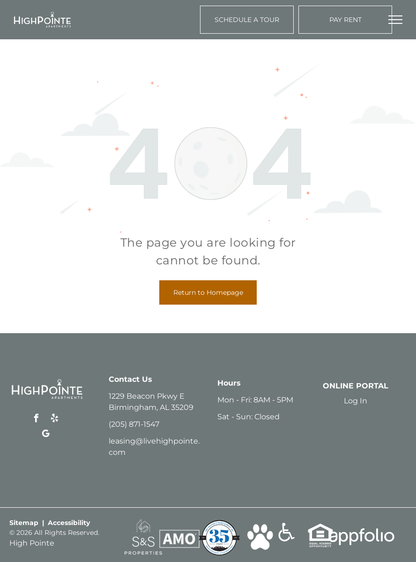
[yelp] (54, 419)
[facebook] (36, 419)
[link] (143, 523)
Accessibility (69, 522)
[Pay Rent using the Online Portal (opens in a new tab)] (345, 20)
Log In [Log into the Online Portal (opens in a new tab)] (355, 400)
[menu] (395, 19)
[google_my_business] (45, 435)
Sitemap (23, 522)
